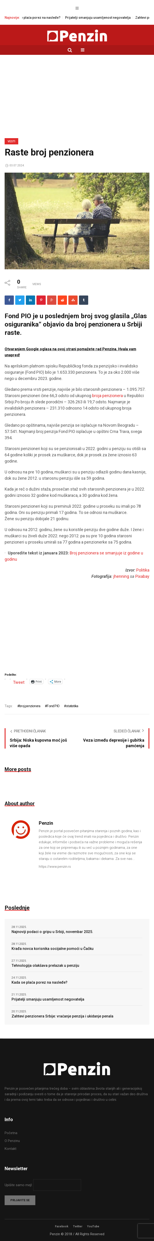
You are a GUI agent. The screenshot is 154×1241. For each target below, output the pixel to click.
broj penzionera (29, 706)
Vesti (11, 141)
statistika (72, 706)
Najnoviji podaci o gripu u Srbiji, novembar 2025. (52, 932)
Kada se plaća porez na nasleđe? (41, 17)
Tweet (18, 681)
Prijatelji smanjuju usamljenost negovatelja (103, 17)
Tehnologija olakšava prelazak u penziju (45, 965)
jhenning (121, 576)
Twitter (77, 1226)
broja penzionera (107, 395)
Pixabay (142, 576)
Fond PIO (53, 706)
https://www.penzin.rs (55, 866)
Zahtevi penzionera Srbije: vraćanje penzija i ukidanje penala (62, 1016)
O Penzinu (12, 1141)
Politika (142, 570)
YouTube (93, 1226)
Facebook (61, 1226)
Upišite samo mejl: (19, 1185)
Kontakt (10, 1149)
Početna (11, 1133)
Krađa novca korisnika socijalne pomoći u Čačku (53, 948)
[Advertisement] (77, 89)
